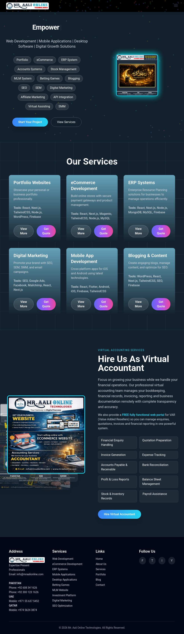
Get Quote (46, 231)
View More (23, 231)
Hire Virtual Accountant (119, 514)
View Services (66, 122)
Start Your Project (30, 122)
